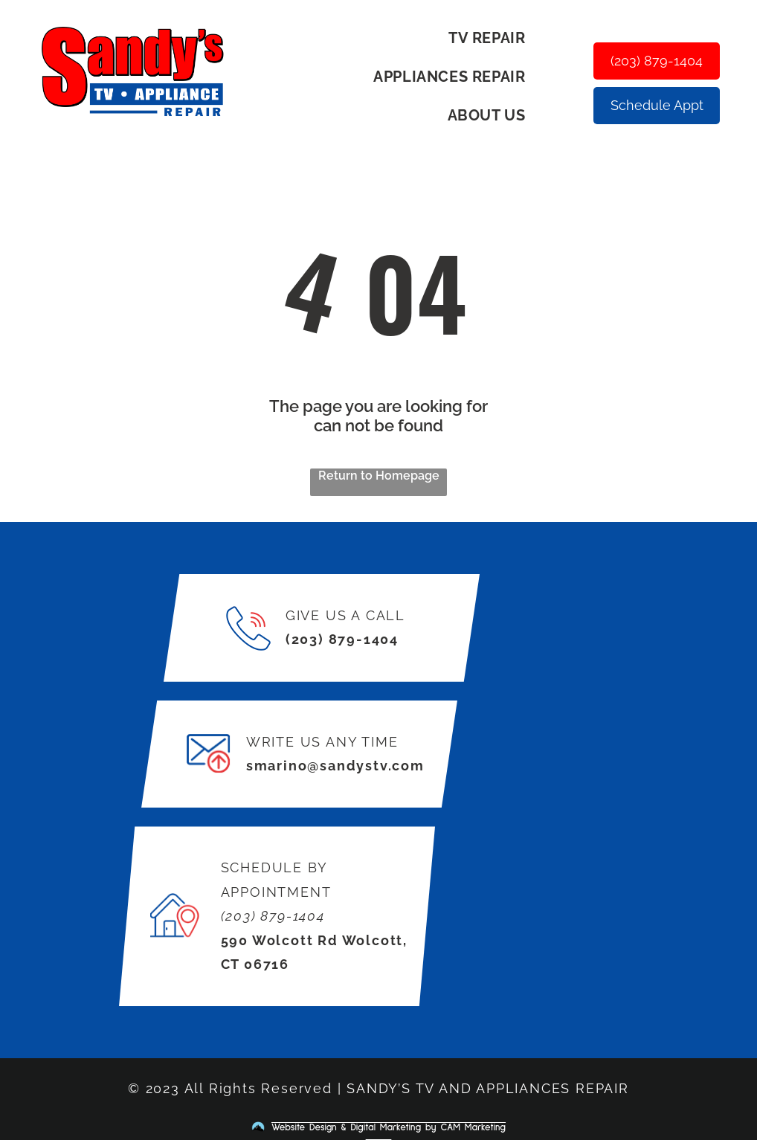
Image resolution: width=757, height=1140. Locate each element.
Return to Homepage (378, 475)
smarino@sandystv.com (335, 765)
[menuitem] (492, 38)
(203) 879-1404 (342, 639)
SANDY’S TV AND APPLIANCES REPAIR (488, 1088)
